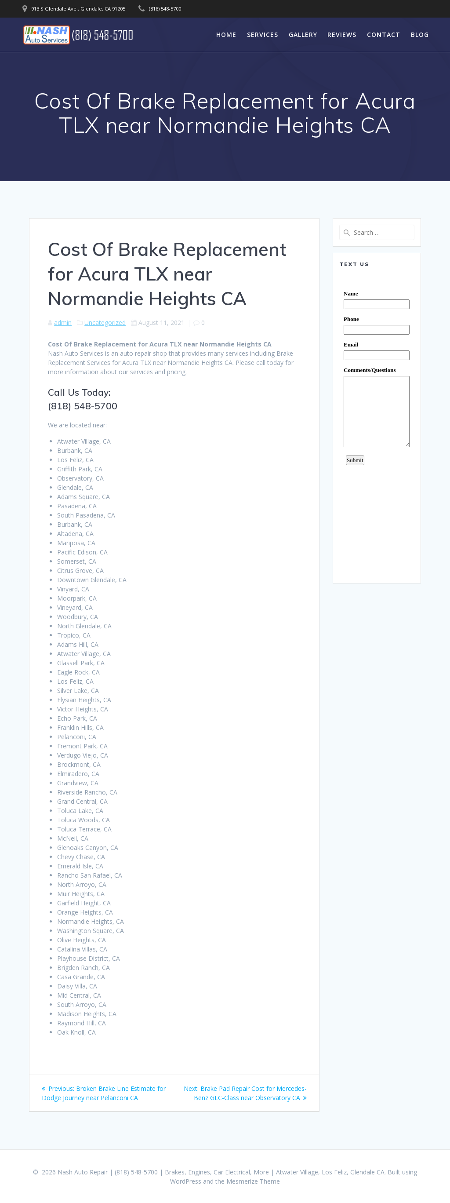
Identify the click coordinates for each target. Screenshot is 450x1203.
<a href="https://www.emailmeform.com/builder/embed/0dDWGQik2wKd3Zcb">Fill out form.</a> (376, 425)
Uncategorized (105, 322)
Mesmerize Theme (253, 1181)
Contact (383, 34)
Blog (420, 34)
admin (63, 322)
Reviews (341, 34)
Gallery (303, 34)
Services (262, 34)
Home (226, 34)
